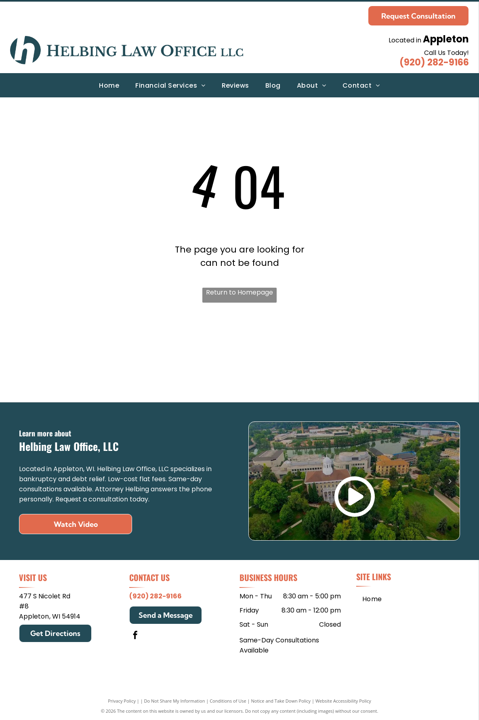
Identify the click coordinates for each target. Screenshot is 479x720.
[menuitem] (109, 85)
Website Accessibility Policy (343, 701)
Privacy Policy (122, 701)
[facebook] (135, 636)
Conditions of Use (228, 701)
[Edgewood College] (344, 356)
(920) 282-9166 (434, 62)
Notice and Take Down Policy (281, 701)
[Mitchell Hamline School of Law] (134, 356)
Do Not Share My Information (174, 701)
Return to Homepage (239, 292)
